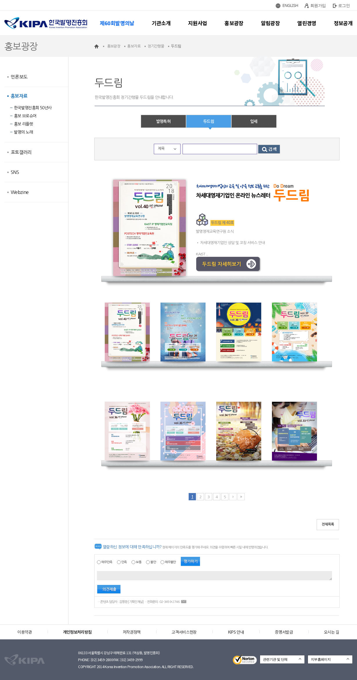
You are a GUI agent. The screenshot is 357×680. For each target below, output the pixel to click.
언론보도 (19, 76)
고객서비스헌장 (184, 632)
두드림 (208, 121)
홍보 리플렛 (23, 124)
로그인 (344, 5)
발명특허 (163, 121)
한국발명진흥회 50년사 (32, 108)
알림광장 (270, 23)
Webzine (19, 192)
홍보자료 (19, 96)
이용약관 (24, 632)
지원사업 (197, 23)
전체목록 (328, 524)
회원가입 (318, 5)
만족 (124, 562)
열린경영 (306, 23)
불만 (153, 562)
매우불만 (170, 562)
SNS (15, 172)
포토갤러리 (21, 152)
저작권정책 (132, 632)
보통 (138, 562)
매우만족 (106, 562)
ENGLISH (290, 5)
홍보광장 (233, 23)
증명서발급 (284, 632)
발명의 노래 (23, 132)
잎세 (253, 121)
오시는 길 (331, 632)
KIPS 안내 (236, 632)
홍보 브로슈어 (25, 116)
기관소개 (161, 23)
